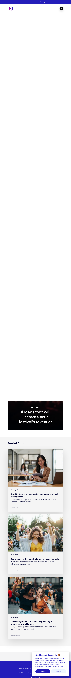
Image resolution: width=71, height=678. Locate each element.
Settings (58, 671)
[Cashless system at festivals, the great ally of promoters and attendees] (35, 608)
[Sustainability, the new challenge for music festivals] (35, 544)
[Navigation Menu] (61, 8)
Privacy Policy (22, 668)
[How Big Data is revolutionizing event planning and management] (35, 480)
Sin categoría (13, 19)
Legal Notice (29, 668)
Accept (43, 671)
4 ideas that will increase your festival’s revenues (35, 415)
